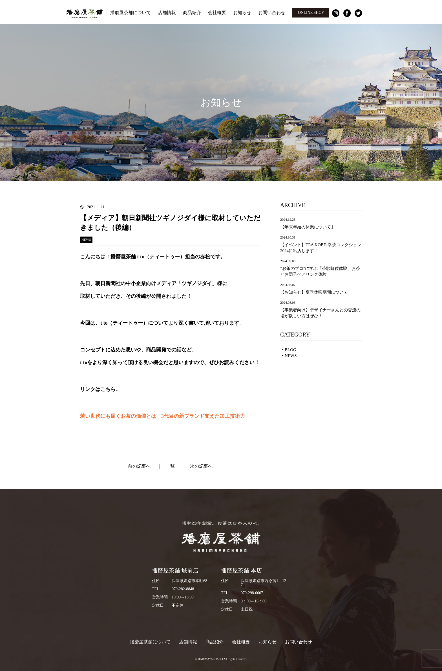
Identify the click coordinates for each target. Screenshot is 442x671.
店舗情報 (167, 12)
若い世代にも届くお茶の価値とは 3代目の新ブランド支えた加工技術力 (162, 416)
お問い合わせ (271, 12)
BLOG (290, 349)
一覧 (170, 466)
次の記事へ (201, 466)
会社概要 (217, 12)
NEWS (291, 355)
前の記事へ (139, 466)
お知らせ (242, 12)
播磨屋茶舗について (130, 12)
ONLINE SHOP (311, 12)
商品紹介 (192, 12)
